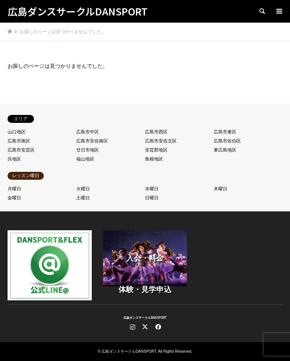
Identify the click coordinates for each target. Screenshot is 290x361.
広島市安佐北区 (161, 141)
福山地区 (85, 159)
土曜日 (83, 197)
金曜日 (14, 197)
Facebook (157, 326)
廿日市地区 (87, 150)
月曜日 (14, 188)
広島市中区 (87, 132)
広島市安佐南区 (92, 141)
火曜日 (83, 188)
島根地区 (154, 159)
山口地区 (17, 132)
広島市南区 (19, 141)
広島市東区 (225, 132)
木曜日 (220, 188)
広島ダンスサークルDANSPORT (145, 317)
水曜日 (152, 188)
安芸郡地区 (156, 150)
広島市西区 (156, 132)
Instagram (132, 326)
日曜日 (152, 197)
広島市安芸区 (21, 150)
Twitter (145, 326)
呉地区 (14, 159)
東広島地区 (225, 150)
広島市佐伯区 (227, 141)
